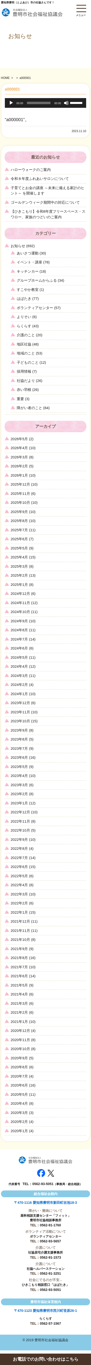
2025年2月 (19, 575)
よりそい (24, 317)
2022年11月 (20, 821)
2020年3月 (19, 1113)
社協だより (26, 381)
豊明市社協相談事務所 (45, 1220)
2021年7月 (19, 967)
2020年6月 (19, 1085)
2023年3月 (19, 785)
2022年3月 (19, 894)
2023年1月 (19, 803)
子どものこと (28, 362)
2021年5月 (19, 985)
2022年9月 (19, 839)
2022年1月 (19, 912)
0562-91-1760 (50, 1225)
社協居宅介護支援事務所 (45, 1252)
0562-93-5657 (50, 1241)
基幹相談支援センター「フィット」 (45, 1215)
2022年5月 (19, 876)
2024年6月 (19, 648)
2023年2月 (19, 794)
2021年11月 (20, 930)
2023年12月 (20, 703)
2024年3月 (19, 676)
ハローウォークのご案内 (31, 170)
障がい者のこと (29, 408)
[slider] (38, 103)
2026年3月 (19, 457)
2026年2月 (19, 466)
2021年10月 (20, 939)
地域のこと (26, 353)
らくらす (24, 326)
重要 (20, 399)
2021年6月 (19, 976)
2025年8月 (19, 521)
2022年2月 (19, 903)
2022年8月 (19, 848)
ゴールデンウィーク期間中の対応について (45, 202)
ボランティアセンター (35, 308)
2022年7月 (19, 858)
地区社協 (24, 344)
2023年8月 (19, 739)
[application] (45, 103)
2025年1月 (19, 584)
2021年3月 (19, 1003)
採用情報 (24, 371)
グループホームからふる (37, 280)
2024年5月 (19, 657)
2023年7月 (19, 748)
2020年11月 (20, 1040)
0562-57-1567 (50, 1323)
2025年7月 (19, 530)
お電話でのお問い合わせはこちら (45, 1359)
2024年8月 (19, 630)
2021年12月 (20, 921)
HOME (5, 78)
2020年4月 (19, 1103)
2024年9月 (19, 621)
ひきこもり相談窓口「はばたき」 (45, 1285)
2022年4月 (19, 885)
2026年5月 (19, 439)
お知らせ (18, 246)
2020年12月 (20, 1030)
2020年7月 (19, 1076)
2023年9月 (19, 730)
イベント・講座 (29, 262)
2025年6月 (19, 539)
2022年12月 (20, 812)
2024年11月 (20, 603)
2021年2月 (19, 1012)
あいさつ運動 (28, 253)
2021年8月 (19, 958)
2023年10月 (20, 721)
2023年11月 (20, 712)
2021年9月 (19, 949)
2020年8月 (19, 1067)
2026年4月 (19, 448)
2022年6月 (19, 867)
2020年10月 (20, 1049)
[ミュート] (66, 103)
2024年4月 (19, 666)
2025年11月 (20, 493)
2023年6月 (19, 757)
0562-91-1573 (50, 1257)
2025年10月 (20, 502)
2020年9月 (19, 1058)
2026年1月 (19, 475)
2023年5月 (19, 767)
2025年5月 (19, 548)
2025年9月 (19, 512)
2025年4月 (19, 557)
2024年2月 (19, 684)
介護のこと (26, 335)
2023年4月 (19, 776)
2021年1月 (19, 1022)
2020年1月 (19, 1131)
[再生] (11, 103)
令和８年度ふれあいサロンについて (40, 179)
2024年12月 (20, 593)
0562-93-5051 (42, 1184)
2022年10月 (20, 830)
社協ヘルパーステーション (46, 1269)
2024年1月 (19, 694)
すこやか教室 (28, 289)
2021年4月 (19, 994)
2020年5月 (19, 1094)
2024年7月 (19, 639)
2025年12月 (20, 484)
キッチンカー (28, 271)
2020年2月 (19, 1122)
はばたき (24, 298)
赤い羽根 (24, 390)
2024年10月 (20, 612)
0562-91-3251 (50, 1273)
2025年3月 (19, 566)
